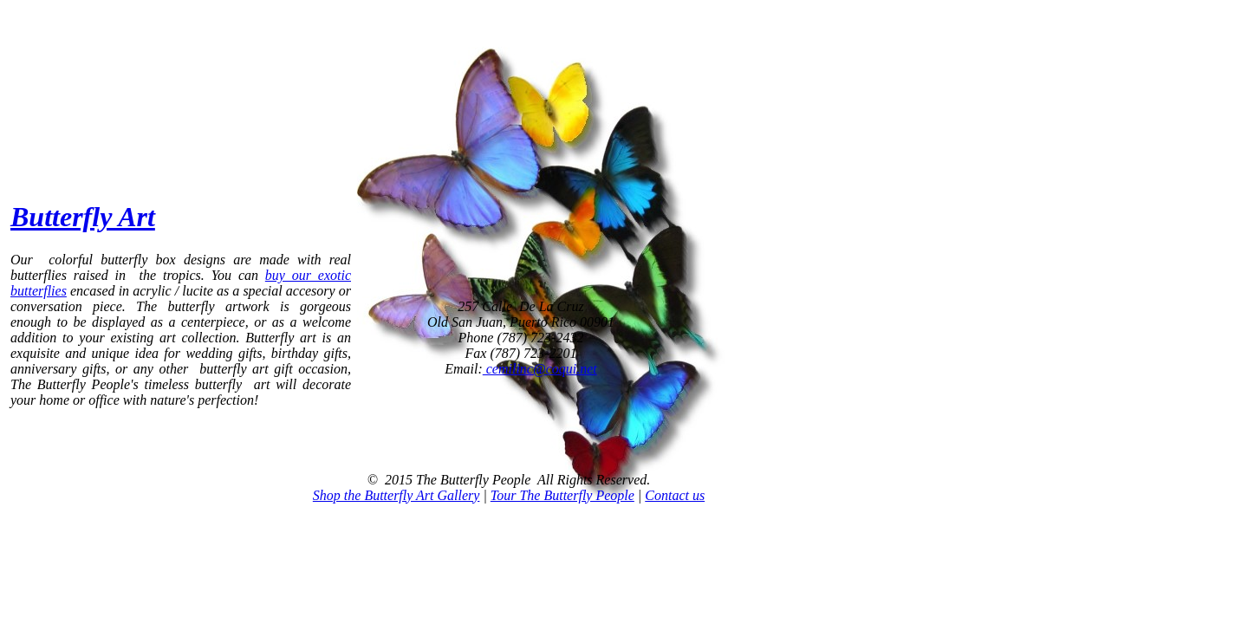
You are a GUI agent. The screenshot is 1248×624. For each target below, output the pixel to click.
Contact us (675, 495)
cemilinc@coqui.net (540, 368)
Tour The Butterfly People (562, 495)
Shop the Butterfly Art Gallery (396, 495)
